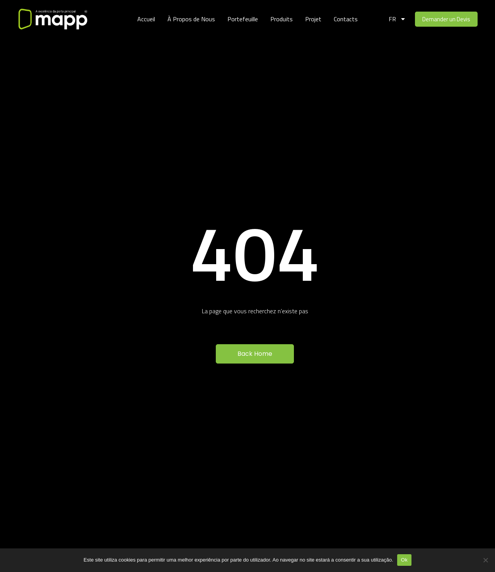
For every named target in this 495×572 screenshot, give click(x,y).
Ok (404, 560)
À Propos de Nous (191, 19)
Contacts (346, 19)
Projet (313, 19)
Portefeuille (242, 19)
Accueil (146, 19)
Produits (281, 19)
